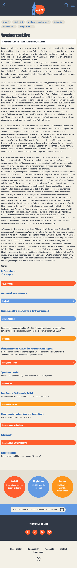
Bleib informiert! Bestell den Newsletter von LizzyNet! (35, 509)
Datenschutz (33, 549)
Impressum (38, 552)
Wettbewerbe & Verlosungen (37, 22)
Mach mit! (17, 22)
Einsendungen (8, 27)
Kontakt (63, 549)
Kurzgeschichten (25, 27)
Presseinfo (49, 549)
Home (5, 22)
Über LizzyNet (16, 549)
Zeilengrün (58, 22)
